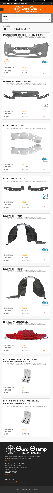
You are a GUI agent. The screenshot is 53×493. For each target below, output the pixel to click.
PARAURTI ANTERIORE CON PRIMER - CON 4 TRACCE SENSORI (23, 35)
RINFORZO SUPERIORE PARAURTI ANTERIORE (17, 81)
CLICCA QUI (8, 475)
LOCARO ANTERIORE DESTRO (12, 216)
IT (46, 3)
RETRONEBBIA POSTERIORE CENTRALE (15, 322)
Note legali (7, 460)
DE (51, 3)
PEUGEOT (7, 28)
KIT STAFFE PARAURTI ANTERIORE (14, 125)
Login (42, 3)
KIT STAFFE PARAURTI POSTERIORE (14, 178)
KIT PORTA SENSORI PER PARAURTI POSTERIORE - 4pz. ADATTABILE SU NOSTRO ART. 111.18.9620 (21, 401)
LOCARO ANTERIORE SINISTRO (13, 269)
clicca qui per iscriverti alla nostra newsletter (15, 482)
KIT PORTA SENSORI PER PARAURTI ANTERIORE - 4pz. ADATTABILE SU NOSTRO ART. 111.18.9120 (20, 360)
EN (48, 3)
